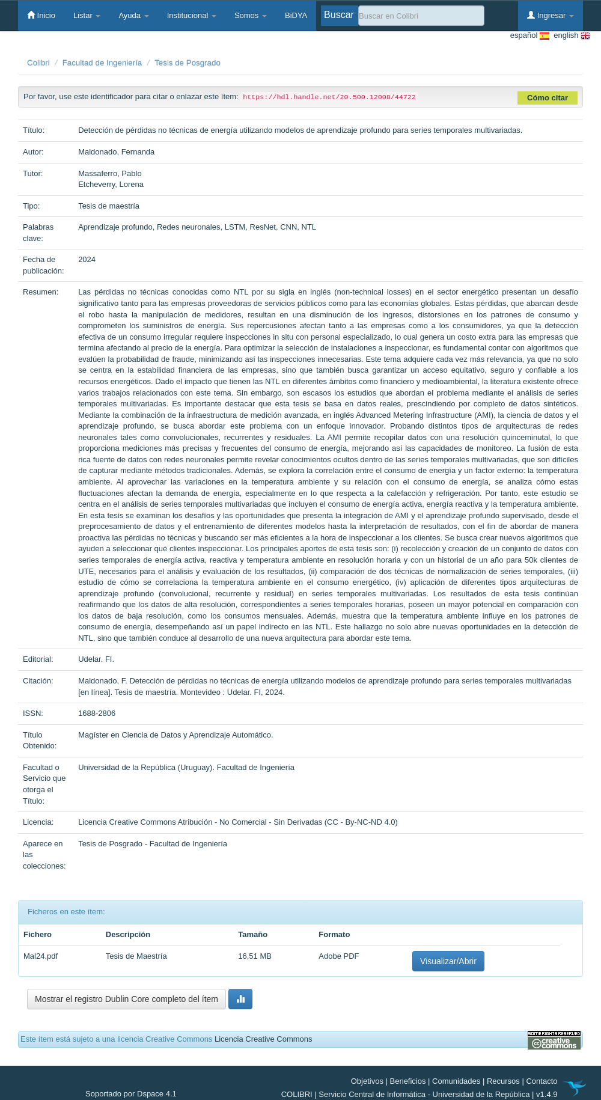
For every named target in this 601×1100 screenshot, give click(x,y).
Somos (250, 15)
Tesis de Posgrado (187, 62)
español (529, 36)
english (569, 36)
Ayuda (133, 15)
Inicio (41, 15)
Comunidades (456, 1081)
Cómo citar (547, 97)
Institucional (191, 15)
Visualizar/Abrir (448, 961)
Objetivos (367, 1081)
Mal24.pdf (40, 956)
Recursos (503, 1081)
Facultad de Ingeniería (102, 62)
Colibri (38, 62)
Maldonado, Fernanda (116, 151)
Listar (86, 15)
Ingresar (550, 15)
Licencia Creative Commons (264, 1038)
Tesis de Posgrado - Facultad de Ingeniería (152, 843)
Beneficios (408, 1081)
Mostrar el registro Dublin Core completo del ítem (126, 999)
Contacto (541, 1081)
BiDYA (296, 15)
